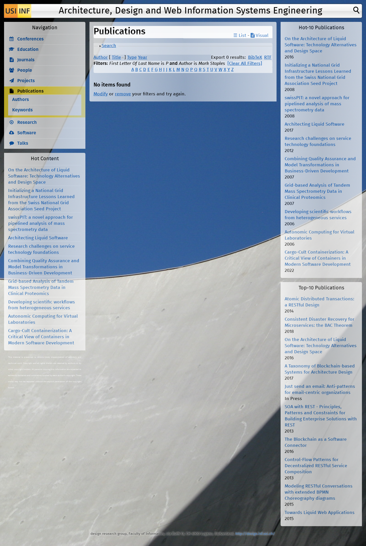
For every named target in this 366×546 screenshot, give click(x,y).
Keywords (22, 110)
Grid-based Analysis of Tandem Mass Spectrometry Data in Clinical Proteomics (41, 287)
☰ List (239, 35)
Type (132, 57)
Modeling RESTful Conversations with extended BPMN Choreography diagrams (319, 492)
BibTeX (255, 57)
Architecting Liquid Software (38, 238)
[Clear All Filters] (244, 63)
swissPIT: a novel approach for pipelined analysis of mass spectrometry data (40, 223)
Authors (20, 99)
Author (101, 57)
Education (28, 49)
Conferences (30, 39)
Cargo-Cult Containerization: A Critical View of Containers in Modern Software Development (41, 337)
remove (123, 94)
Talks (22, 143)
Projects (26, 81)
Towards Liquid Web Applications (320, 512)
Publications (30, 91)
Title (116, 57)
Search (109, 45)
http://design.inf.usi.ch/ (255, 534)
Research (27, 122)
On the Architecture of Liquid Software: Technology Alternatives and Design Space (44, 176)
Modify (101, 94)
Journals (26, 60)
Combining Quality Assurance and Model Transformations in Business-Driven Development (43, 267)
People (24, 70)
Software (26, 133)
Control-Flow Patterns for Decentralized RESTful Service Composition (316, 466)
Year (142, 57)
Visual (259, 35)
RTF (267, 57)
